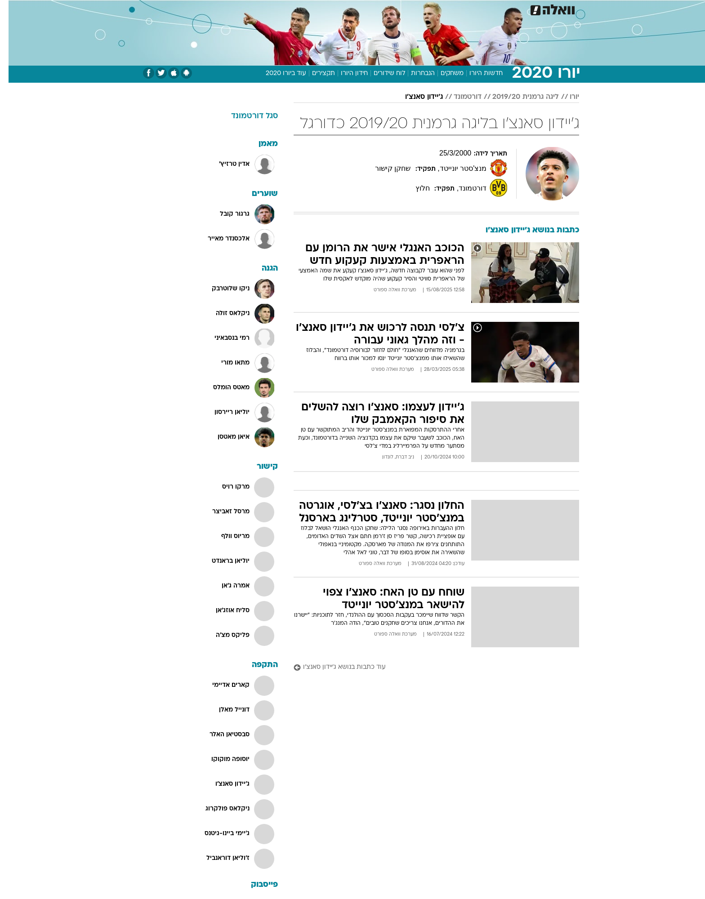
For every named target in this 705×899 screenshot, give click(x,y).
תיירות (316, 8)
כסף (399, 8)
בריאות (347, 8)
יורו (566, 97)
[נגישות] (12, 9)
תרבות (451, 8)
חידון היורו (345, 73)
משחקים (443, 73)
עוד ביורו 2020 (277, 73)
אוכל (375, 8)
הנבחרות (414, 73)
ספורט (481, 8)
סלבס (423, 8)
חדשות (511, 8)
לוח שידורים (381, 73)
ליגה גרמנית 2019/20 (517, 97)
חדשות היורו (477, 73)
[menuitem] (506, 9)
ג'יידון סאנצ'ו (415, 97)
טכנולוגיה (282, 8)
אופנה (250, 8)
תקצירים (314, 73)
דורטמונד (459, 97)
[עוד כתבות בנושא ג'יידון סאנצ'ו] (428, 667)
